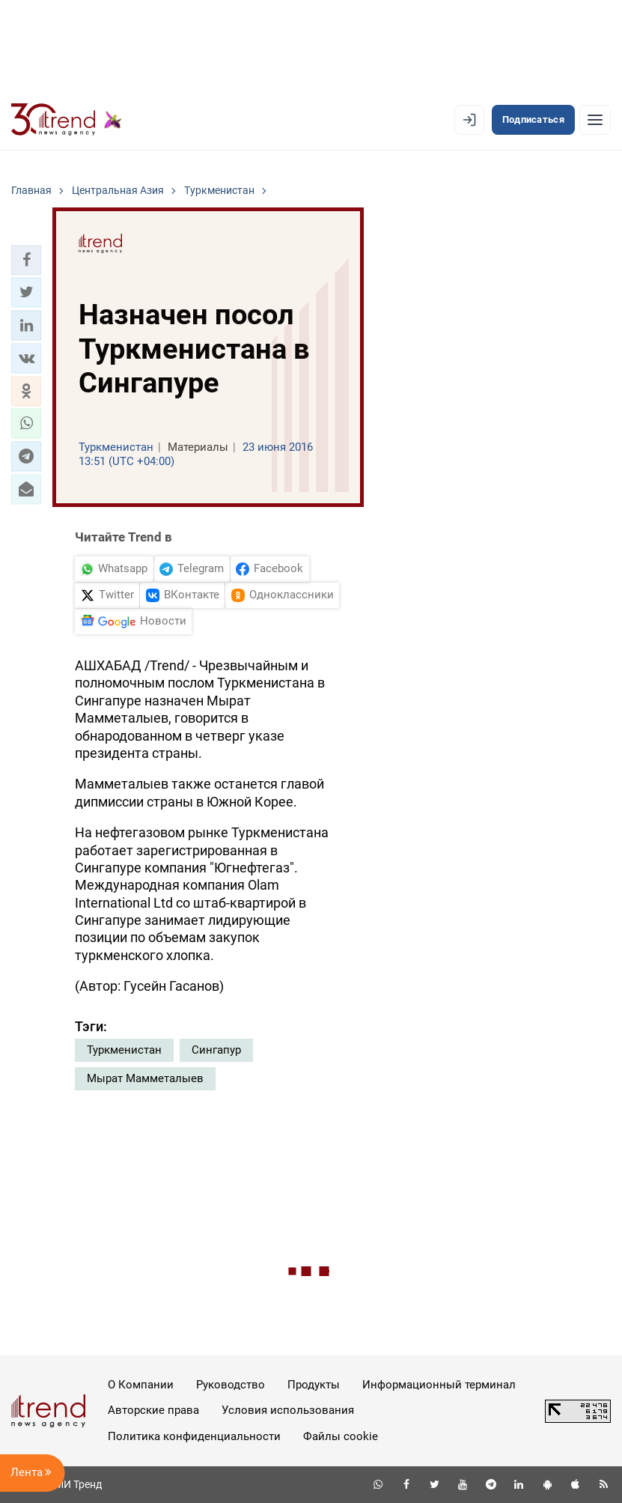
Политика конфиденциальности (194, 1436)
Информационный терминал (439, 1384)
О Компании (141, 1384)
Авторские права (153, 1410)
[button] (26, 260)
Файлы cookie (340, 1436)
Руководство (230, 1384)
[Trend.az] (66, 119)
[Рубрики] (595, 120)
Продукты (313, 1384)
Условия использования (288, 1410)
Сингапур (216, 1050)
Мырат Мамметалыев (145, 1078)
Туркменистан (124, 1050)
